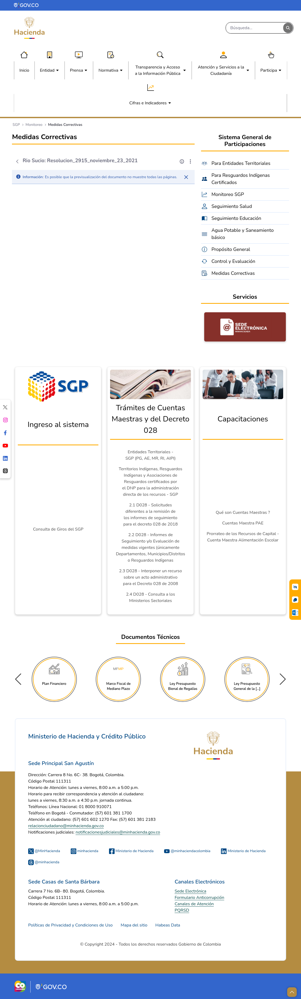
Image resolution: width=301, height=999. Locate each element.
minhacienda (84, 850)
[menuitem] (24, 70)
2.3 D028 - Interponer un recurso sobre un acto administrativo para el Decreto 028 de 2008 (150, 577)
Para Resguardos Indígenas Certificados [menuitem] (240, 179)
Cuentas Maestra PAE (243, 523)
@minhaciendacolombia (187, 850)
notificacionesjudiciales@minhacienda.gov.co (118, 832)
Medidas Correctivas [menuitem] (233, 273)
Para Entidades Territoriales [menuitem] (240, 163)
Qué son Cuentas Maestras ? (243, 512)
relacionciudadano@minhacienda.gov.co (66, 826)
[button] (282, 679)
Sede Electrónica (190, 891)
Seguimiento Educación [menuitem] (236, 218)
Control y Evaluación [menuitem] (233, 261)
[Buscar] (254, 28)
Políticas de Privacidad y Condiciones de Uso (70, 925)
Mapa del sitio (134, 925)
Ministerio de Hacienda (131, 850)
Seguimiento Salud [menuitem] (231, 206)
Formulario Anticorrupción (199, 897)
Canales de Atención (194, 904)
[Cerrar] (186, 177)
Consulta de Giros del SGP (58, 529)
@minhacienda (43, 862)
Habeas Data (167, 925)
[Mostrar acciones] (190, 161)
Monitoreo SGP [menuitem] (227, 194)
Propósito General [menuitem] (230, 249)
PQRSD (182, 910)
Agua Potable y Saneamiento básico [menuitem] (242, 234)
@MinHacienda (44, 850)
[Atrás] (17, 161)
